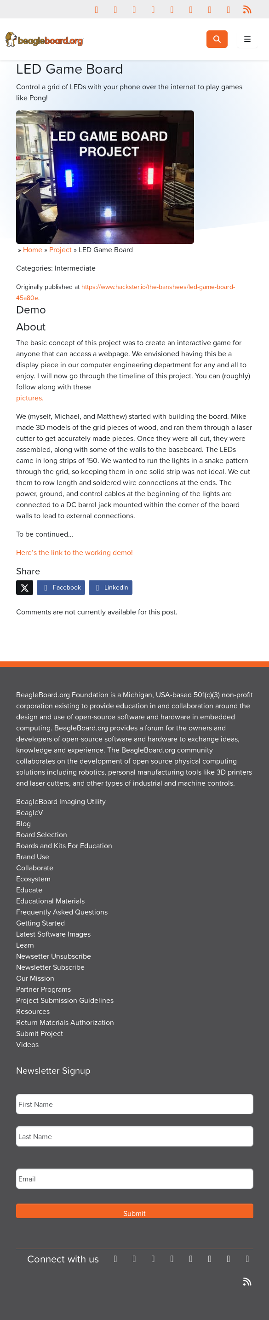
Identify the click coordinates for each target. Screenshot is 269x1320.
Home (32, 249)
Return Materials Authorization (65, 1022)
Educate (29, 890)
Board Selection (41, 834)
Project (60, 249)
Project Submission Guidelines (65, 1000)
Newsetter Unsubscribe (53, 956)
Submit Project (39, 1033)
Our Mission (35, 978)
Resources (33, 1011)
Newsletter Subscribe (50, 967)
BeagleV (29, 812)
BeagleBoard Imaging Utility (61, 801)
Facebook (61, 587)
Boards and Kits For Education (64, 845)
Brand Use (32, 856)
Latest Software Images (53, 934)
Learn (25, 945)
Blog (23, 823)
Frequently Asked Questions (62, 912)
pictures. (30, 398)
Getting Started (40, 923)
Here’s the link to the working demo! (74, 552)
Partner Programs (43, 989)
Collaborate (34, 868)
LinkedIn (111, 587)
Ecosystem (33, 879)
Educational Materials (50, 901)
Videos (27, 1044)
